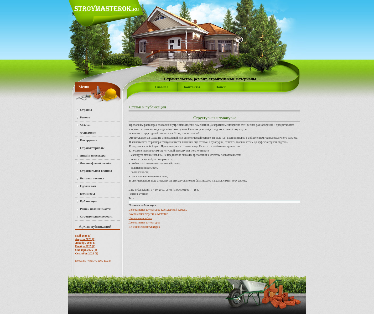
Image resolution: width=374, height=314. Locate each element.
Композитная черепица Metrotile (148, 214)
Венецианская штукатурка (145, 226)
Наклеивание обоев (140, 218)
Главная (161, 87)
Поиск (220, 87)
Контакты (192, 87)
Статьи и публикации (147, 107)
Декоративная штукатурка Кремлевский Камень (158, 209)
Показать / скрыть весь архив (93, 260)
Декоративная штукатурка (144, 222)
